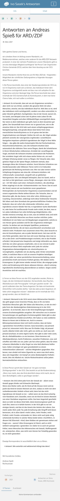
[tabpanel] (30, 494)
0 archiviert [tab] (17, 488)
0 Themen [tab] (6, 488)
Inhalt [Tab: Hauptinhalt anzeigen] (45, 11)
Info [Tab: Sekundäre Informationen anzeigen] (15, 11)
